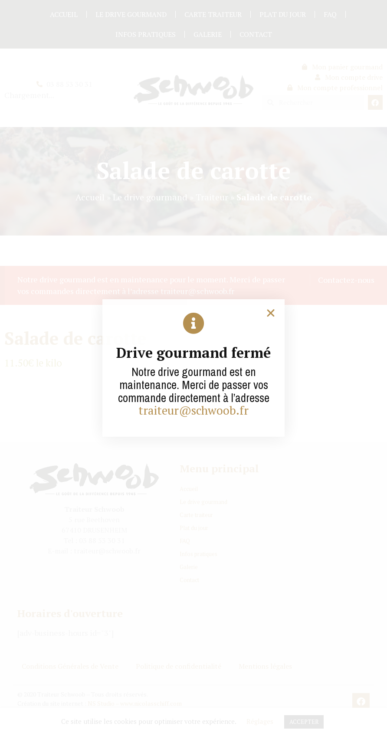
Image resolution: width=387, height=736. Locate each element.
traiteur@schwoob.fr (193, 410)
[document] (193, 368)
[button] (271, 313)
